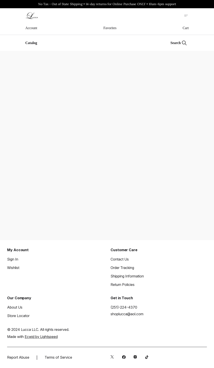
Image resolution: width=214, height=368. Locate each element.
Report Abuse (18, 357)
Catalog (31, 43)
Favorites (110, 28)
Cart (186, 28)
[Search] (179, 42)
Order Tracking (122, 267)
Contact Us (120, 259)
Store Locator (18, 315)
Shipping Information (127, 276)
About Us (14, 307)
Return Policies (123, 284)
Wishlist (13, 267)
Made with (32, 336)
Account (31, 28)
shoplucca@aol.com (127, 314)
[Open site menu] (186, 15)
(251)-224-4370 (124, 307)
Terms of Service (58, 357)
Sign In (12, 259)
